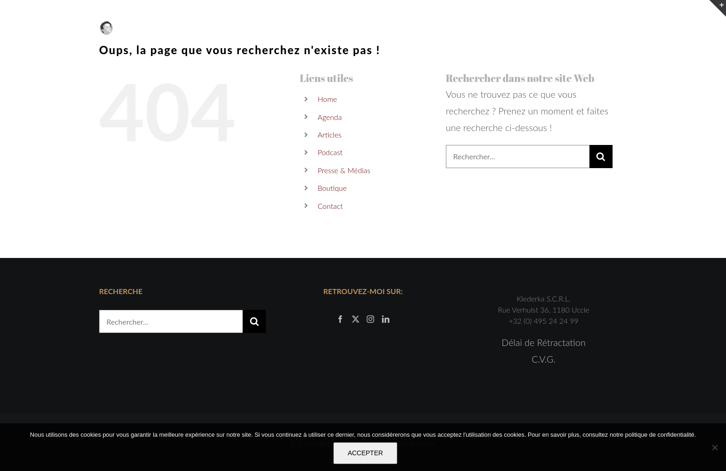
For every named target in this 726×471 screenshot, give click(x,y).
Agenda (330, 117)
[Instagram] (370, 319)
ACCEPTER (365, 453)
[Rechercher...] (517, 156)
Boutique (332, 187)
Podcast (330, 152)
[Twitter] (355, 319)
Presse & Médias (344, 170)
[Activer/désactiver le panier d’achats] (597, 28)
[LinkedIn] (385, 319)
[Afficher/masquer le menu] (620, 28)
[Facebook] (340, 319)
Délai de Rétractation (543, 342)
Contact (330, 205)
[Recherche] (601, 156)
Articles (330, 134)
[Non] (714, 447)
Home (327, 98)
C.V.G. (544, 358)
